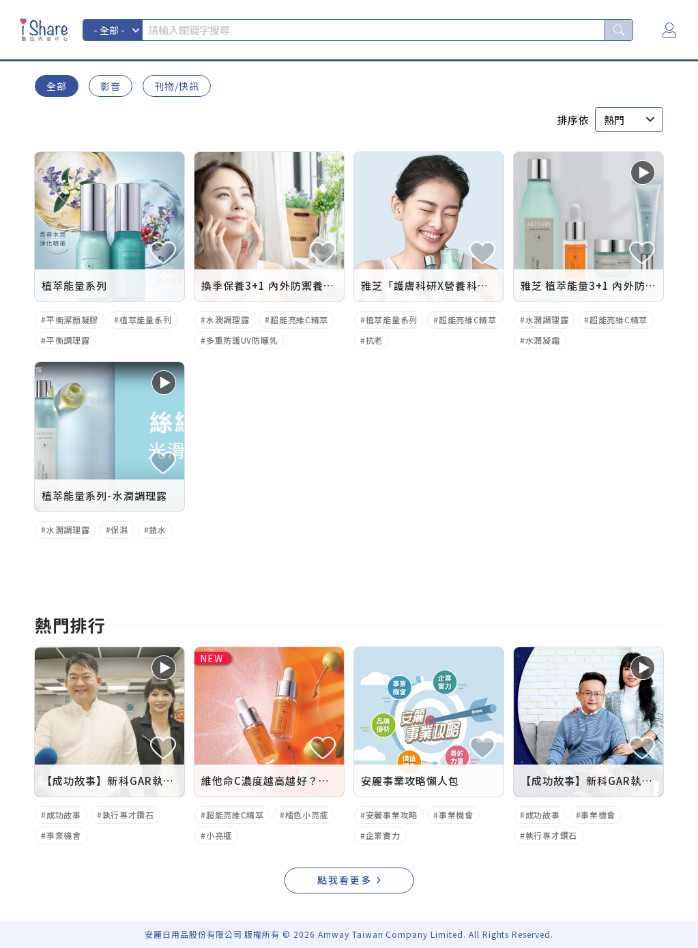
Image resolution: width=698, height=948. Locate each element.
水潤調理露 (228, 319)
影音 (110, 86)
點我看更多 (344, 880)
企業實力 (383, 835)
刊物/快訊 (176, 86)
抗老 (374, 340)
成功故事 (63, 814)
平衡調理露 (68, 340)
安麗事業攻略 (392, 814)
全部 (56, 86)
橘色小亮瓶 (307, 814)
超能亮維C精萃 (299, 319)
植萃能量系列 (145, 319)
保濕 (119, 529)
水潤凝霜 (542, 340)
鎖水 (157, 529)
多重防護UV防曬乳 (242, 340)
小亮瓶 (219, 835)
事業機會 (63, 835)
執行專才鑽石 (128, 814)
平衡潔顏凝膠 (72, 319)
